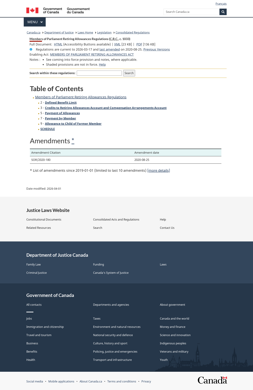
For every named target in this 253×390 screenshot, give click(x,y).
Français (221, 4)
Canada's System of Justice (111, 273)
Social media (34, 381)
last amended (109, 49)
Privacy (146, 381)
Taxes (96, 318)
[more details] (158, 170)
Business (32, 343)
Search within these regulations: (52, 73)
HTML (58, 44)
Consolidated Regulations (133, 32)
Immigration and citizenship (45, 327)
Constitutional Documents (43, 219)
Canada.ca (33, 32)
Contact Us (167, 228)
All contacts (34, 305)
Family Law (33, 264)
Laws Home (85, 32)
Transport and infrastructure (112, 360)
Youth (164, 360)
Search (97, 228)
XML (117, 44)
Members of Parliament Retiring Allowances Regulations (80, 97)
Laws (163, 264)
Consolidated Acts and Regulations (116, 219)
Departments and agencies (111, 305)
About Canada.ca (91, 381)
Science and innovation (175, 335)
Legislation (104, 32)
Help (102, 64)
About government (172, 305)
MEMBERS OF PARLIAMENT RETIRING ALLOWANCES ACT (92, 54)
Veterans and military (174, 351)
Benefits (31, 351)
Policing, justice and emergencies (115, 351)
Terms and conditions (121, 381)
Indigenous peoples (173, 343)
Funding (98, 264)
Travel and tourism (38, 335)
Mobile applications (61, 381)
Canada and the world (174, 318)
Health (30, 360)
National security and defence (113, 335)
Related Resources (38, 228)
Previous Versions (156, 49)
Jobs (29, 318)
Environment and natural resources (117, 327)
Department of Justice (59, 32)
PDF (139, 44)
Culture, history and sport (110, 343)
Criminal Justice (36, 273)
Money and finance (172, 327)
